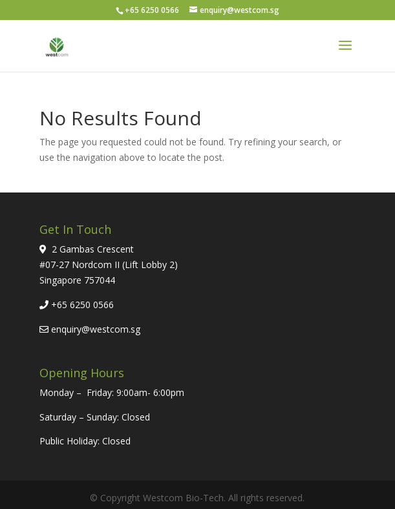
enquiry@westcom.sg (95, 329)
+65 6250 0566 (82, 304)
